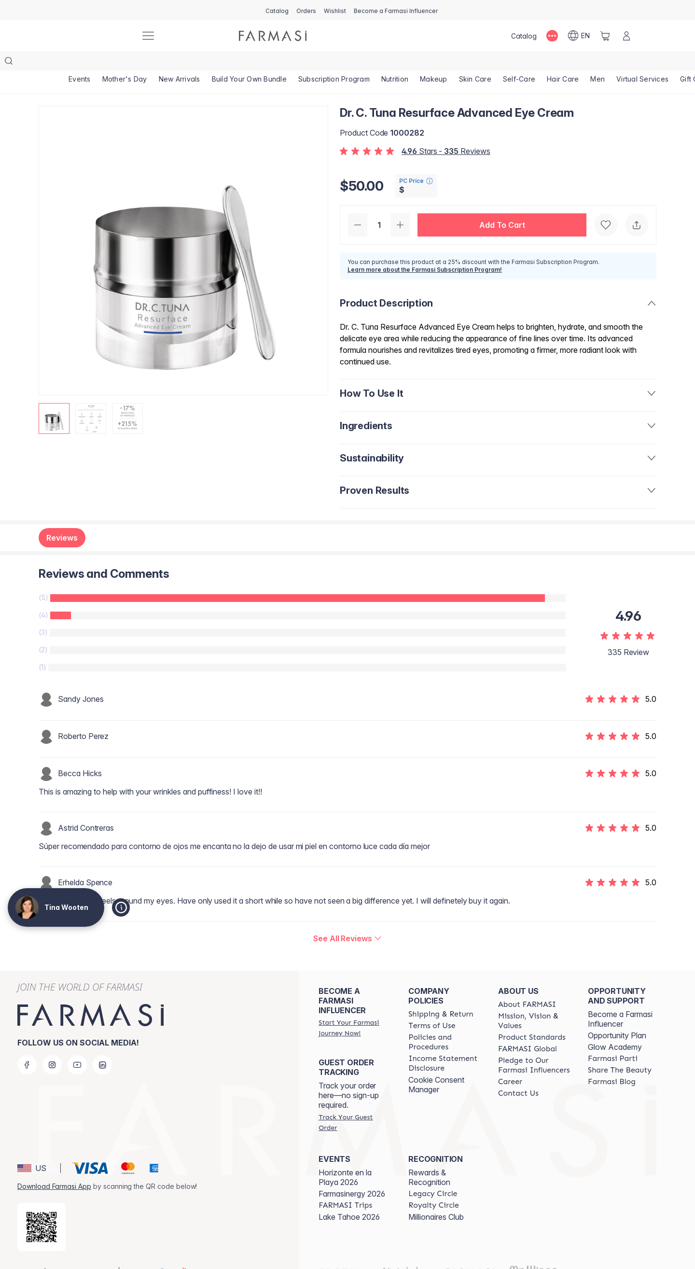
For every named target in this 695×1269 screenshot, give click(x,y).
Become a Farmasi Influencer (620, 999)
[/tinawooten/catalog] (277, 10)
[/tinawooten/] (96, 35)
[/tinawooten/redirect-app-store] (41, 1208)
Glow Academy (615, 1027)
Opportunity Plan (617, 1016)
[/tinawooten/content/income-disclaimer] (444, 1044)
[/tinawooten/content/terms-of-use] (431, 1006)
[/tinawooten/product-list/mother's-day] (125, 62)
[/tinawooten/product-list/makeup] (433, 62)
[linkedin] (102, 1045)
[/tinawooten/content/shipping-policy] (440, 995)
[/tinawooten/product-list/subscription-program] (333, 62)
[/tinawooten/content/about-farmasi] (527, 985)
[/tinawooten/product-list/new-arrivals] (179, 62)
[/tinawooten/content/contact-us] (518, 1074)
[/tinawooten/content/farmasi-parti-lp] (613, 1039)
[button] (501, 205)
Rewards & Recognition (429, 1158)
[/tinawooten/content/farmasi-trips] (345, 1186)
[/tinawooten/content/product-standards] (532, 1018)
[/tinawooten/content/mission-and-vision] (534, 1001)
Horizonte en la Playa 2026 (345, 1158)
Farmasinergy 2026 (352, 1174)
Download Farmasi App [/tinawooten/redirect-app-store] (54, 1167)
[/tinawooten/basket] (605, 36)
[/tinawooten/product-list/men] (597, 62)
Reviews (62, 518)
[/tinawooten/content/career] (510, 1062)
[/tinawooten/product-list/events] (80, 62)
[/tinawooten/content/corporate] (527, 1029)
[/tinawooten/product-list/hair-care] (562, 62)
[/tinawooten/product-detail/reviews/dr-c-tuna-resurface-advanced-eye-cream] (347, 919)
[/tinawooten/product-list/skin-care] (475, 62)
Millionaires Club (436, 1197)
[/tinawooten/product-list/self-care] (519, 62)
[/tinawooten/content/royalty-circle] (433, 1186)
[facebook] (27, 1045)
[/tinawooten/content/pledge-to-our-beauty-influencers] (534, 1046)
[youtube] (77, 1045)
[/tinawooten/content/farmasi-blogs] (612, 1062)
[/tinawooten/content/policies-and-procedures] (444, 1022)
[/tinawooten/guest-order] (355, 1103)
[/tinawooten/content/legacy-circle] (432, 1174)
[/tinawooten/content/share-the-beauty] (620, 1051)
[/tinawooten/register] (306, 10)
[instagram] (52, 1045)
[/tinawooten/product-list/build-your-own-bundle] (249, 62)
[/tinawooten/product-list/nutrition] (394, 62)
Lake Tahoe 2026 (349, 1197)
